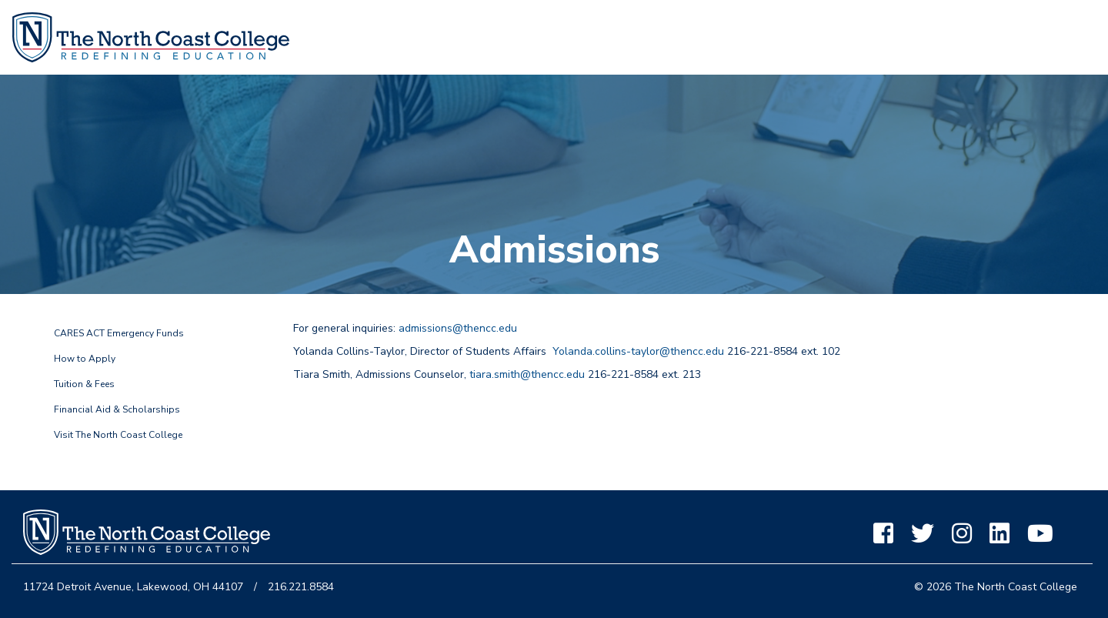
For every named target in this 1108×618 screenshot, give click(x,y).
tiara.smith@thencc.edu (527, 374)
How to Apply (84, 358)
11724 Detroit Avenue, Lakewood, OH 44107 (133, 587)
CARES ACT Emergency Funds (119, 333)
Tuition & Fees (84, 384)
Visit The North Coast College (118, 435)
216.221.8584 (301, 587)
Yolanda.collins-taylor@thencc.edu (638, 351)
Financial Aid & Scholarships (117, 409)
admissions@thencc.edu (458, 328)
